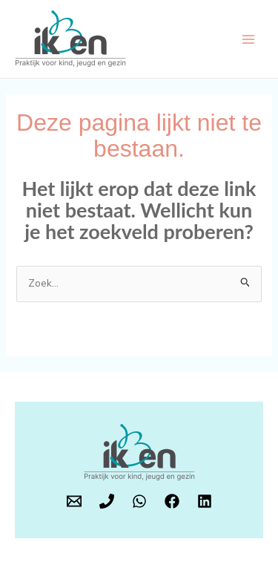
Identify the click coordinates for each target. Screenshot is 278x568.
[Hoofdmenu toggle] (248, 39)
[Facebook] (172, 501)
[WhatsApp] (139, 501)
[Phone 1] (106, 501)
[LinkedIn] (204, 501)
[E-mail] (74, 501)
